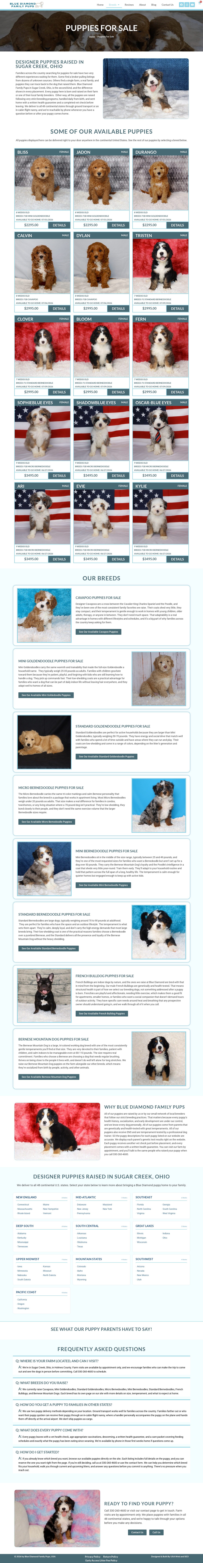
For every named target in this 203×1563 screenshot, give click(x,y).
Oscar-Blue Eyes (153, 402)
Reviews (129, 4)
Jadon (83, 152)
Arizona (140, 1266)
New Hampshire (50, 1209)
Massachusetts (24, 1209)
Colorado (81, 1266)
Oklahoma (81, 1242)
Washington (22, 1308)
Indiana (166, 1233)
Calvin (24, 235)
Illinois (139, 1233)
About (142, 4)
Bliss (22, 152)
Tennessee (22, 1246)
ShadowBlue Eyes (96, 402)
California (21, 1299)
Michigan (141, 1238)
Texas (79, 1246)
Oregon (20, 1304)
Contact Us (168, 4)
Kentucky (21, 1238)
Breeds (114, 4)
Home (100, 4)
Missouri (46, 1271)
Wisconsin (141, 1242)
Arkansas (81, 1233)
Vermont (46, 1213)
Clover (25, 319)
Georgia (166, 1204)
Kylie (141, 486)
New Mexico (142, 1275)
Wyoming (81, 1279)
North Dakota (49, 1275)
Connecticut (22, 1204)
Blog (153, 4)
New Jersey (82, 1209)
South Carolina (169, 1209)
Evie (80, 486)
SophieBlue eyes (35, 402)
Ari (20, 486)
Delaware (81, 1204)
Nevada (140, 1271)
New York (107, 1209)
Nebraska (21, 1275)
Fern (141, 319)
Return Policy (110, 1556)
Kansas (46, 1266)
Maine (45, 1204)
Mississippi (22, 1242)
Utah (139, 1279)
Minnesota (22, 1271)
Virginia (140, 1213)
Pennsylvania (83, 1213)
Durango (146, 152)
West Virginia (168, 1213)
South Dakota (23, 1279)
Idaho (79, 1271)
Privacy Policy (92, 1556)
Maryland (107, 1204)
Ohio (164, 1238)
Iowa (19, 1266)
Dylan (83, 235)
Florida (140, 1204)
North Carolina (143, 1209)
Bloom (84, 319)
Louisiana (81, 1238)
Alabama (21, 1233)
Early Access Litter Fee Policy (101, 1560)
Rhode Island (23, 1213)
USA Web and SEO (180, 1556)
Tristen (144, 235)
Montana (81, 1275)
